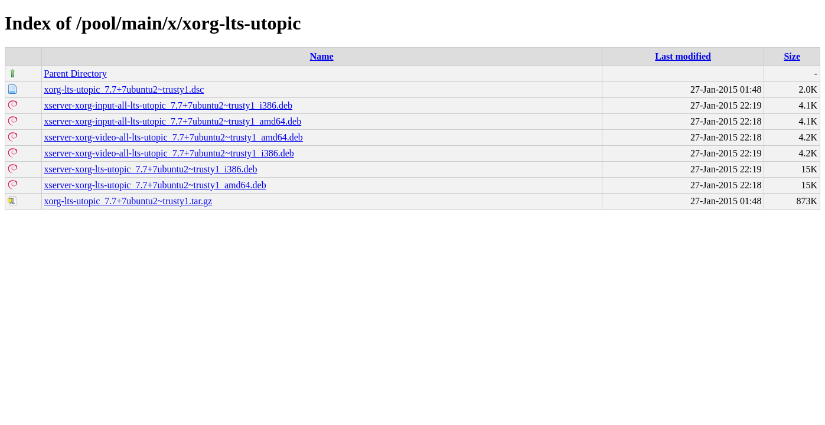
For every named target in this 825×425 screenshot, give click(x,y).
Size (792, 56)
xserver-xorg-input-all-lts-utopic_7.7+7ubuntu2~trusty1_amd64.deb (173, 121)
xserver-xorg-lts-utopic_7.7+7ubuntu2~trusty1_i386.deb (150, 169)
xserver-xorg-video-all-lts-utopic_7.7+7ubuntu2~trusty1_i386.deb (169, 153)
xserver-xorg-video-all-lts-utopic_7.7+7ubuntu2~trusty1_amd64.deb (173, 137)
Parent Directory (75, 73)
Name (322, 56)
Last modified (683, 56)
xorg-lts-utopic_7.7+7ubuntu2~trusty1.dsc (124, 89)
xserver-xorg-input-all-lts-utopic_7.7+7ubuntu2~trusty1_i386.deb (168, 105)
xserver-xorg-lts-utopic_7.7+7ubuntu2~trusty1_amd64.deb (155, 185)
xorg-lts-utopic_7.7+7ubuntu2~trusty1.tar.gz (128, 201)
